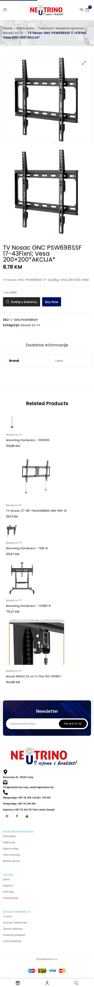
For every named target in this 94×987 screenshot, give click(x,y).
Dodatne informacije (47, 345)
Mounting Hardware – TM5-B (27, 548)
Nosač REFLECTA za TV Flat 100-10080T (33, 676)
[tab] (47, 345)
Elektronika (25, 28)
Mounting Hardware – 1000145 (27, 440)
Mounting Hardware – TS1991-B (28, 606)
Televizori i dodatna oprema (60, 28)
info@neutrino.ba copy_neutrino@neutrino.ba (28, 787)
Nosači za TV (13, 33)
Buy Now (51, 302)
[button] (87, 10)
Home (7, 28)
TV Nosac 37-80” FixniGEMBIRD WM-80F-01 (36, 511)
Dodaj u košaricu (24, 302)
